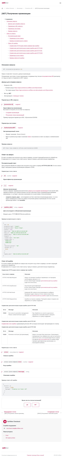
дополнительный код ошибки (49, 280)
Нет (40, 404)
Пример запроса (12, 31)
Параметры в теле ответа (17, 38)
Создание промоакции (12, 112)
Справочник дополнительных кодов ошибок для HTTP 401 (26, 50)
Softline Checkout (10, 8)
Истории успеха (10, 436)
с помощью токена (17, 96)
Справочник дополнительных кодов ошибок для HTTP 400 (26, 48)
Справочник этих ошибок (9, 323)
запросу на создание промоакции (38, 190)
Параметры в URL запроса (15, 26)
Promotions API (28, 8)
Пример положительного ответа (18, 40)
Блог (7, 434)
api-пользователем (44, 339)
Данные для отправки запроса (16, 23)
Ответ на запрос (11, 33)
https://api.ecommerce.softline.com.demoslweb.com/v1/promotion (34, 90)
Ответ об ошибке (13, 43)
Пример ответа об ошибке (17, 58)
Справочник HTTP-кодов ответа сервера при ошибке (24, 45)
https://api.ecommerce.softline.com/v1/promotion (28, 87)
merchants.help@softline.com (14, 427)
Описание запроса (12, 21)
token (29, 136)
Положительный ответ (14, 36)
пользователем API (47, 76)
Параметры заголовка (14, 28)
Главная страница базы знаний (35, 453)
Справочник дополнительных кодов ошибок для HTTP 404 (26, 53)
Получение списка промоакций (15, 115)
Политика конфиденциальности (9, 453)
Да (22, 404)
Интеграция (19, 8)
